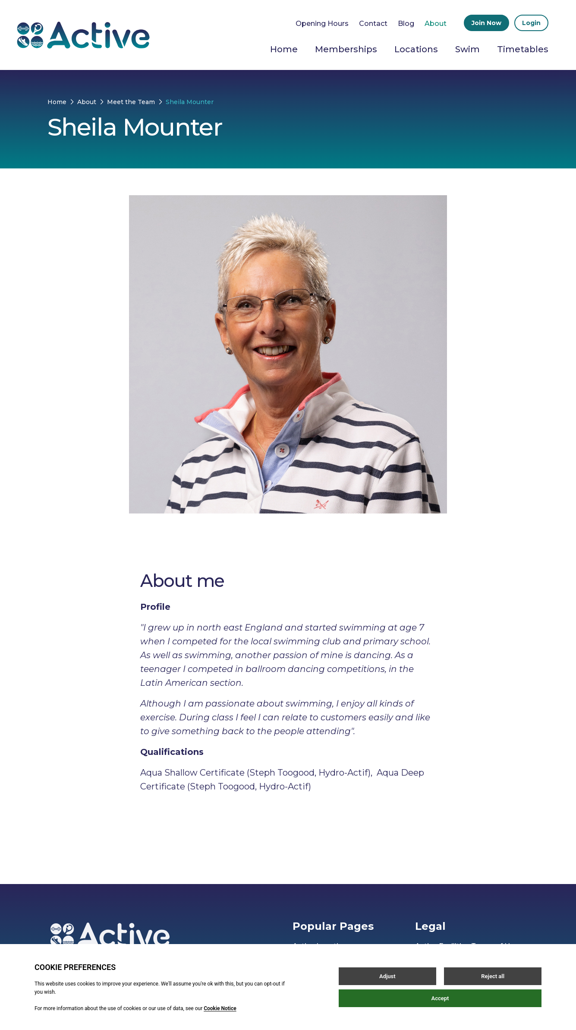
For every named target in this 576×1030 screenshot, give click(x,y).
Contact (373, 23)
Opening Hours (322, 23)
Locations (416, 49)
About (436, 23)
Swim (467, 49)
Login (531, 23)
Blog (406, 23)
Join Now (486, 23)
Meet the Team (131, 102)
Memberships (346, 49)
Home (284, 49)
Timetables (522, 49)
